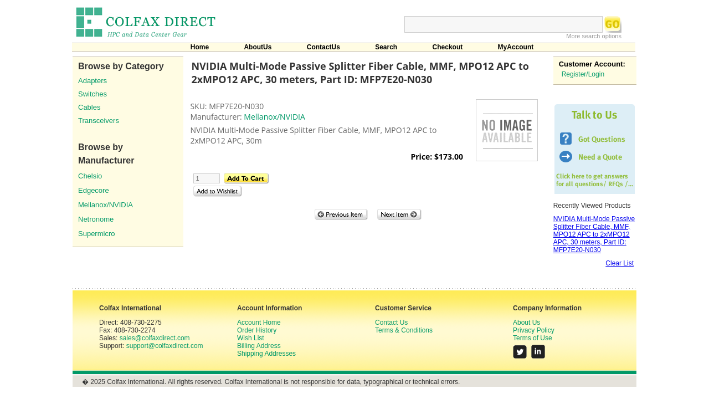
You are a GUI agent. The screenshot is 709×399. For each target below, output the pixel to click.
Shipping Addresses (266, 353)
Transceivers (98, 120)
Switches (92, 94)
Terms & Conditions (404, 330)
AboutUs (257, 47)
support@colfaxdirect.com (164, 346)
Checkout (448, 47)
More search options (593, 36)
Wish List (250, 338)
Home (200, 47)
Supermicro (96, 233)
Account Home (259, 322)
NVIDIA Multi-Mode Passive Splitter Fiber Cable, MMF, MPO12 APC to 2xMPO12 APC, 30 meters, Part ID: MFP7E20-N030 (594, 234)
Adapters (92, 80)
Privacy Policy (533, 330)
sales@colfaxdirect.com (155, 338)
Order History (256, 330)
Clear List (619, 263)
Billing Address (259, 346)
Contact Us (391, 322)
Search (386, 47)
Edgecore (93, 190)
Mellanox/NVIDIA (105, 205)
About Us (526, 322)
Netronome (96, 219)
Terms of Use (532, 338)
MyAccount (516, 47)
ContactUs (323, 47)
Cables (89, 107)
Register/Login (583, 74)
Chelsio (90, 176)
